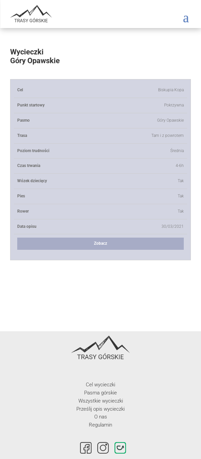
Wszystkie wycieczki (100, 401)
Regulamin (100, 425)
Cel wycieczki (100, 385)
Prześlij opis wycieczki (100, 409)
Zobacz (100, 243)
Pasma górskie (100, 393)
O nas (100, 417)
